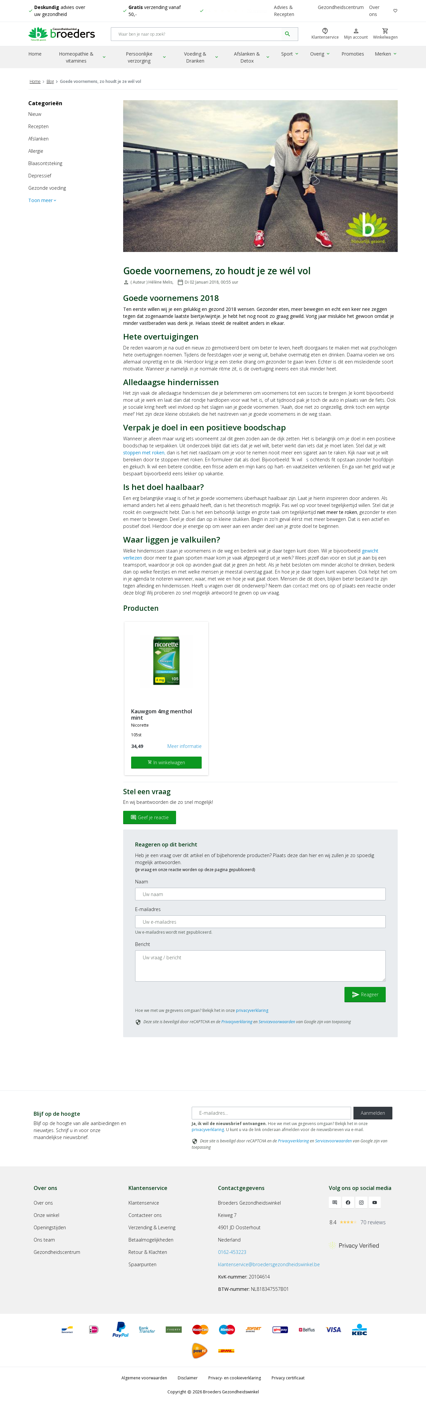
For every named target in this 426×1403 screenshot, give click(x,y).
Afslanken (38, 138)
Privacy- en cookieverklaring (234, 1378)
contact (301, 586)
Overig (321, 55)
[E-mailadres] (271, 1113)
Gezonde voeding (47, 188)
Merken (386, 55)
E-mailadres (148, 909)
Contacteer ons (145, 1215)
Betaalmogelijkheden (150, 1240)
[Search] (196, 35)
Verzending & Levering (151, 1227)
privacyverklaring (252, 1010)
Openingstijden (50, 1227)
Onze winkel (46, 1215)
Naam (141, 881)
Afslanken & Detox (254, 58)
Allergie (35, 151)
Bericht (142, 944)
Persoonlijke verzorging (147, 58)
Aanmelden (373, 1113)
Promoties (353, 55)
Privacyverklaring (236, 1022)
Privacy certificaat (288, 1378)
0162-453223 (232, 1252)
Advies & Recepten (284, 11)
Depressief (39, 175)
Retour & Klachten (147, 1252)
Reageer (365, 995)
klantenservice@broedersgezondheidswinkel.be (269, 1264)
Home (35, 55)
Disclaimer (188, 1378)
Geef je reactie (149, 817)
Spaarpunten (142, 1264)
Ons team (44, 1240)
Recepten (38, 126)
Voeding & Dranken (203, 58)
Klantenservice (143, 1203)
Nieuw (34, 114)
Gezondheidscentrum (341, 7)
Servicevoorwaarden (277, 1022)
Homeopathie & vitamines (83, 58)
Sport (292, 55)
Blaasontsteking (45, 163)
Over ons (374, 11)
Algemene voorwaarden (144, 1378)
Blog (50, 81)
